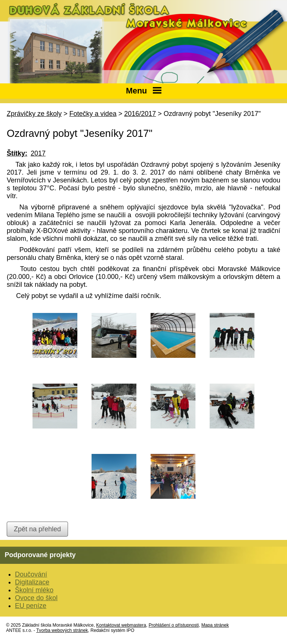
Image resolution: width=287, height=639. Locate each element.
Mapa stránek (215, 625)
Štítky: (17, 153)
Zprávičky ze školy (34, 113)
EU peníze (30, 605)
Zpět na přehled (37, 529)
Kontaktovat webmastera (121, 625)
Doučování (31, 574)
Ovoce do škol (36, 598)
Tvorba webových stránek (62, 630)
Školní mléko (34, 590)
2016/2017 (140, 113)
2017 (38, 153)
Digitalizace (32, 582)
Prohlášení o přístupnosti (174, 625)
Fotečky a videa (93, 113)
